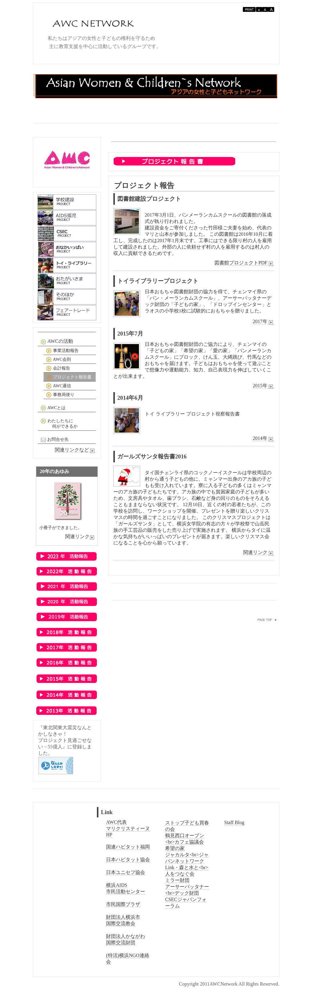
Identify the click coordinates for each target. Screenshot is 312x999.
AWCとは (52, 408)
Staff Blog (234, 822)
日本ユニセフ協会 (125, 872)
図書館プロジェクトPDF (244, 263)
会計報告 (57, 368)
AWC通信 (58, 386)
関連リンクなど (75, 450)
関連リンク (258, 552)
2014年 (263, 438)
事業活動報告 (62, 350)
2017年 (263, 321)
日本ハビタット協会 (128, 859)
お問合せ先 (54, 439)
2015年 (263, 385)
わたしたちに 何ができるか (58, 424)
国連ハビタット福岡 (128, 846)
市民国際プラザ (123, 904)
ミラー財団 (177, 880)
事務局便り (59, 395)
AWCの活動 (56, 342)
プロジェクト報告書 (68, 377)
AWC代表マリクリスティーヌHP (128, 828)
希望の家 (175, 848)
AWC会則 (58, 359)
